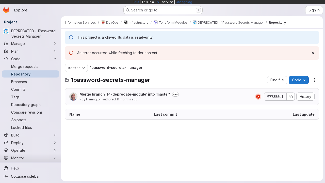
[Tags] (30, 96)
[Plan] (30, 51)
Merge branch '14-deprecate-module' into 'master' (124, 94)
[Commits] (30, 89)
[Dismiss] (313, 53)
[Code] (30, 58)
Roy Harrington (90, 99)
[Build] (30, 135)
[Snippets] (30, 119)
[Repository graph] (30, 104)
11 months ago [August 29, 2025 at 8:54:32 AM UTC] (127, 99)
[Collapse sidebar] (30, 176)
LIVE (158, 2)
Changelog (184, 2)
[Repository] (30, 74)
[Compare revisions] (30, 112)
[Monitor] (30, 157)
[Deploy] (30, 142)
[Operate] (30, 150)
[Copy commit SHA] (291, 97)
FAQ (136, 2)
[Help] (30, 168)
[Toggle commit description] (175, 94)
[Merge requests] (30, 66)
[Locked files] (30, 127)
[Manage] (30, 43)
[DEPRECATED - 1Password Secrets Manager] (30, 33)
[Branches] (30, 81)
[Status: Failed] (258, 97)
